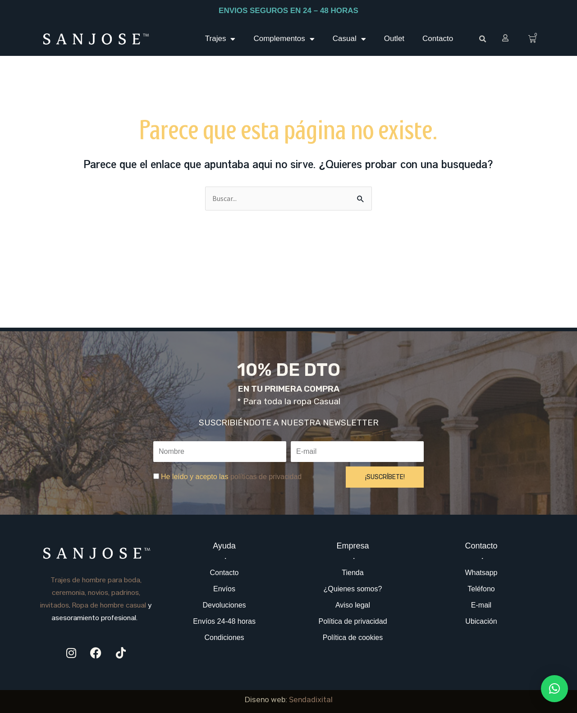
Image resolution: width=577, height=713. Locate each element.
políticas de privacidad (266, 476)
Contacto (437, 38)
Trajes (220, 39)
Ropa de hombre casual (109, 606)
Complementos (283, 39)
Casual (349, 39)
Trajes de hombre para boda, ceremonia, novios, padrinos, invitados (91, 593)
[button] (482, 39)
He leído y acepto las (231, 476)
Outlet (394, 38)
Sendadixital (311, 701)
